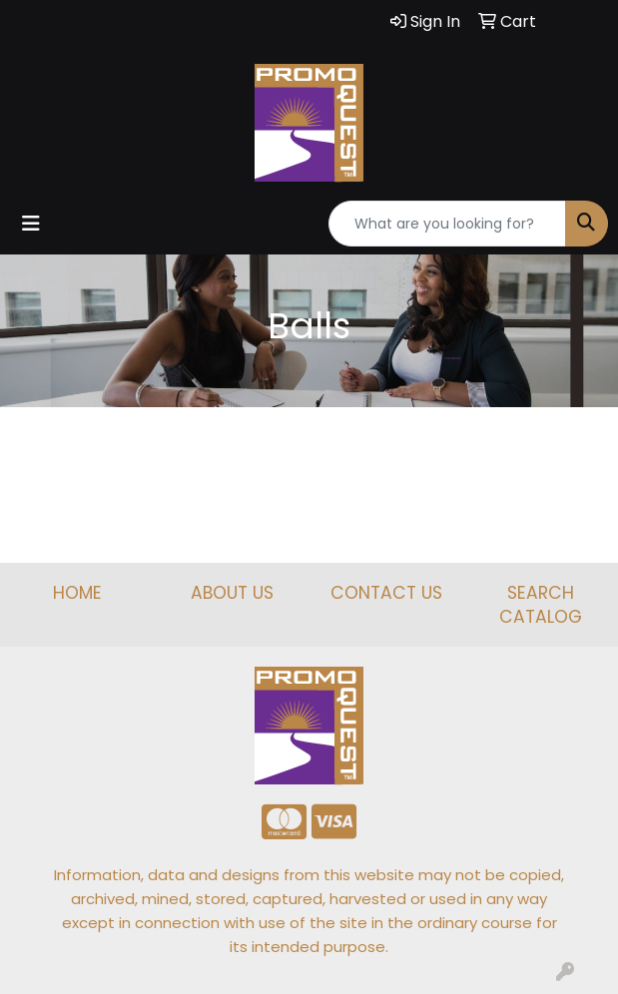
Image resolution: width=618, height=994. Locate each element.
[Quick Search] (447, 224)
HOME (77, 593)
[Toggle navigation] (31, 224)
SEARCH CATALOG (540, 605)
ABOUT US (232, 593)
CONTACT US (386, 593)
